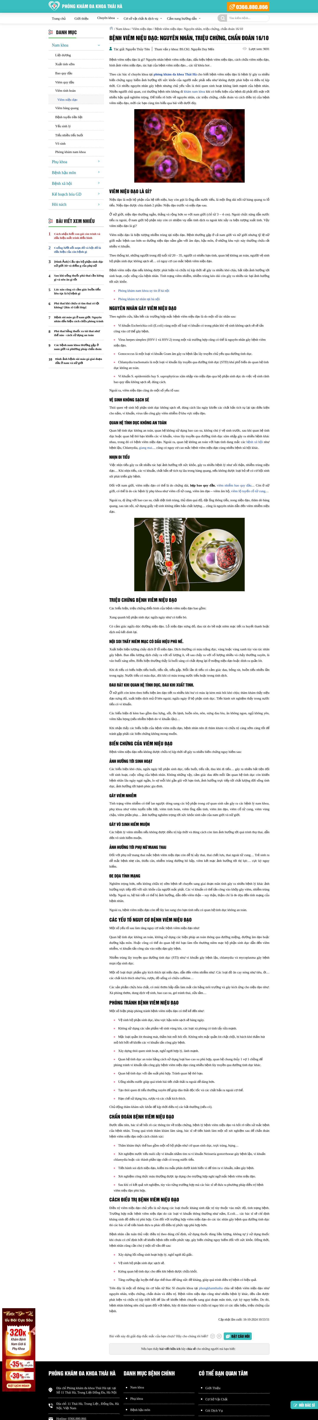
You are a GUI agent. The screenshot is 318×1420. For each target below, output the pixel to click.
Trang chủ (59, 18)
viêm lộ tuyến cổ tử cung (248, 491)
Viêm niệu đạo (67, 99)
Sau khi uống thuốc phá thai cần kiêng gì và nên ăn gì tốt (79, 277)
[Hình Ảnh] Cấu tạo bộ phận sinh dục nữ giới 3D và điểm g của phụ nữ (78, 263)
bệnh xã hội (254, 442)
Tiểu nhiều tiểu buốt (69, 135)
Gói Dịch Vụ (214, 1410)
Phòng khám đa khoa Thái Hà (86, 1388)
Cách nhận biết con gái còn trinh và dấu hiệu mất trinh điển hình (77, 235)
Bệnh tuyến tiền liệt (68, 117)
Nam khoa (60, 45)
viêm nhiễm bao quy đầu (234, 485)
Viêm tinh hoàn (65, 90)
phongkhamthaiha (211, 1288)
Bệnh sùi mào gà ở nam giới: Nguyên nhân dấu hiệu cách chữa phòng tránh (78, 319)
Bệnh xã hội (62, 183)
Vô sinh (60, 143)
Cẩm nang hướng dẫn (182, 18)
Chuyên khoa (106, 18)
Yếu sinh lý (63, 126)
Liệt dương (63, 55)
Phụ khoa (59, 162)
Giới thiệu (81, 18)
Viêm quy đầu (64, 82)
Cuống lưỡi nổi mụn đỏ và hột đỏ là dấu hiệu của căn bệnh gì (77, 249)
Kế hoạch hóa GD (66, 194)
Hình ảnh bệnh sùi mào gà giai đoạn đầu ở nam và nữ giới (78, 361)
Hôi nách (59, 204)
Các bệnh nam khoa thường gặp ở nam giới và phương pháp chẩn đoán (78, 347)
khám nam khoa (194, 91)
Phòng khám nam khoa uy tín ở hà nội (143, 290)
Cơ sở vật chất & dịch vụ (141, 18)
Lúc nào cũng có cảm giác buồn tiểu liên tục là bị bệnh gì (77, 291)
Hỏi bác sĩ (304, 1407)
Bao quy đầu (63, 73)
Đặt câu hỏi (240, 1336)
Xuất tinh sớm (65, 64)
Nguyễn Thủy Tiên (138, 49)
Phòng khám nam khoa (70, 152)
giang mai (145, 447)
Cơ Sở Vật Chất (216, 1399)
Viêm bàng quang (67, 108)
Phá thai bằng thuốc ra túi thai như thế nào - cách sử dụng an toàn (77, 333)
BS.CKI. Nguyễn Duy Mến (197, 49)
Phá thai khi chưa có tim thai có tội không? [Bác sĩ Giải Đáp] (76, 305)
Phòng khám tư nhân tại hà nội (139, 299)
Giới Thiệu (212, 1388)
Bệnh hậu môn (64, 172)
